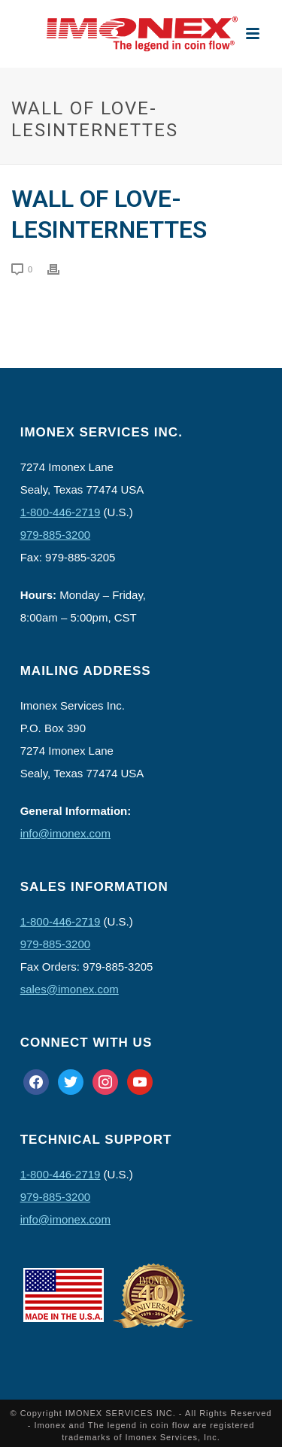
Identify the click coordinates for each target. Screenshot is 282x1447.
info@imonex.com (65, 833)
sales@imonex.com (69, 989)
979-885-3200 (55, 534)
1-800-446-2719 (60, 512)
